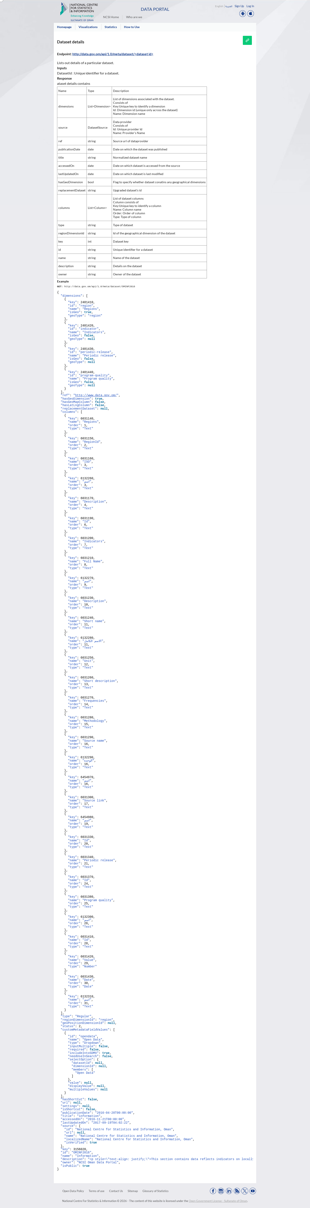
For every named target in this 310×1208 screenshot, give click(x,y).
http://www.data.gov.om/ (96, 395)
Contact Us (116, 1191)
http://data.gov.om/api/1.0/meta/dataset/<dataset (110, 54)
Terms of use (96, 1191)
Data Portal (155, 9)
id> (150, 54)
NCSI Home (111, 17)
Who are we (134, 17)
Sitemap (133, 1191)
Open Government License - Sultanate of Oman (218, 1201)
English (219, 6)
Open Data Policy (73, 1191)
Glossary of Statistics (156, 1191)
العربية (228, 6)
